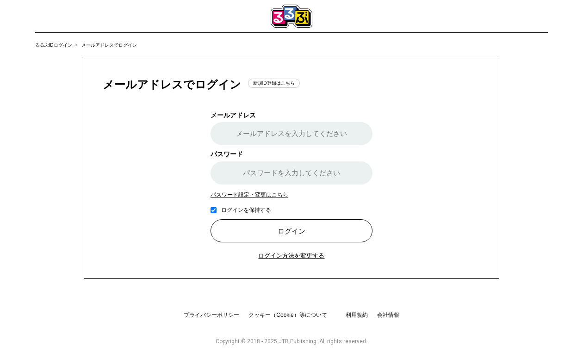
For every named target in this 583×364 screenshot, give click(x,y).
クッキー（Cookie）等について (287, 315)
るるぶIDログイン (53, 45)
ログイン (291, 231)
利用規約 (357, 315)
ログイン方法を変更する (291, 255)
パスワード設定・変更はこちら (249, 194)
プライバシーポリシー (211, 315)
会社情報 (388, 315)
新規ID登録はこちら (274, 83)
